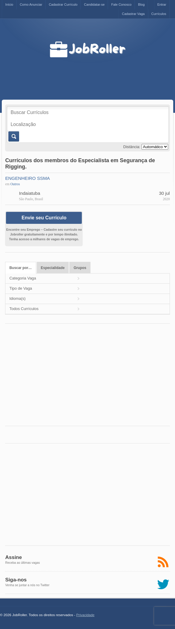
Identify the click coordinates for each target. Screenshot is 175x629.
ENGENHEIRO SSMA (27, 178)
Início (9, 4)
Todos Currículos (24, 308)
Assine (13, 557)
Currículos (158, 14)
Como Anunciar (31, 4)
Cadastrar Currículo (63, 4)
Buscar (13, 136)
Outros (15, 184)
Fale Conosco (121, 4)
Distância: (131, 147)
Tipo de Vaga (20, 288)
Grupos (79, 268)
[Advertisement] (103, 73)
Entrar (161, 4)
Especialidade (53, 268)
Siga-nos (16, 580)
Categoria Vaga (22, 278)
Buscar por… (20, 268)
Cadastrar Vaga (133, 14)
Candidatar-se (94, 4)
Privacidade (85, 615)
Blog (141, 4)
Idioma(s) (17, 298)
